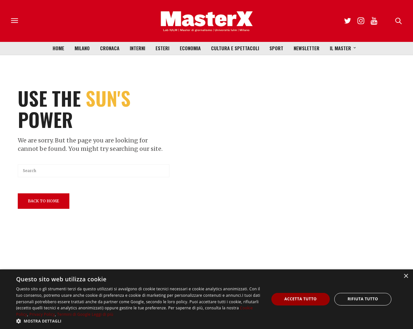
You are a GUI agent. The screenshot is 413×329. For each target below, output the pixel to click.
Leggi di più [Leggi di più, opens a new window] (102, 314)
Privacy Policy (42, 314)
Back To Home (43, 200)
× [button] (405, 276)
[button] (139, 321)
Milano (82, 48)
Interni (137, 48)
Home (58, 48)
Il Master (340, 48)
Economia (190, 48)
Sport (276, 48)
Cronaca (109, 48)
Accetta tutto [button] (300, 299)
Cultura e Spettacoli (235, 48)
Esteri (162, 48)
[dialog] (206, 299)
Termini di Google (74, 314)
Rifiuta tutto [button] (363, 299)
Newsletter (306, 48)
